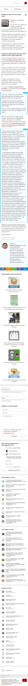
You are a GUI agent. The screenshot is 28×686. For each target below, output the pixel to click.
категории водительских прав (13, 59)
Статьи (6, 9)
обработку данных (17, 466)
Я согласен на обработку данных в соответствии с (12, 431)
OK (24, 680)
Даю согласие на (14, 466)
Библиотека (17, 9)
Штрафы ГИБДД (10, 239)
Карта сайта (4, 677)
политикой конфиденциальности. (11, 683)
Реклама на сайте (5, 675)
